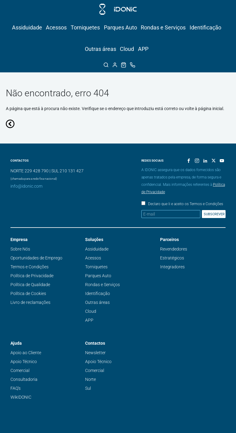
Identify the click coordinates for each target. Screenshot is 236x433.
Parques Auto (120, 27)
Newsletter (95, 352)
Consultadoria (23, 379)
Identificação (205, 27)
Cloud (127, 49)
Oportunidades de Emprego (36, 257)
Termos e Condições (29, 266)
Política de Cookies (28, 293)
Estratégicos (172, 257)
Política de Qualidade (30, 284)
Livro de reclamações (30, 302)
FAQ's (15, 388)
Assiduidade (27, 27)
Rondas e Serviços (163, 27)
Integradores (172, 266)
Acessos (56, 27)
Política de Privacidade (31, 275)
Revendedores (173, 249)
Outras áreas (100, 49)
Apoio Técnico (23, 361)
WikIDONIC (20, 397)
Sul (88, 388)
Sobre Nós (20, 249)
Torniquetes (85, 27)
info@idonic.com (26, 186)
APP (143, 49)
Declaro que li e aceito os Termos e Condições (185, 204)
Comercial (20, 370)
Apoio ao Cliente (25, 352)
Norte (90, 379)
